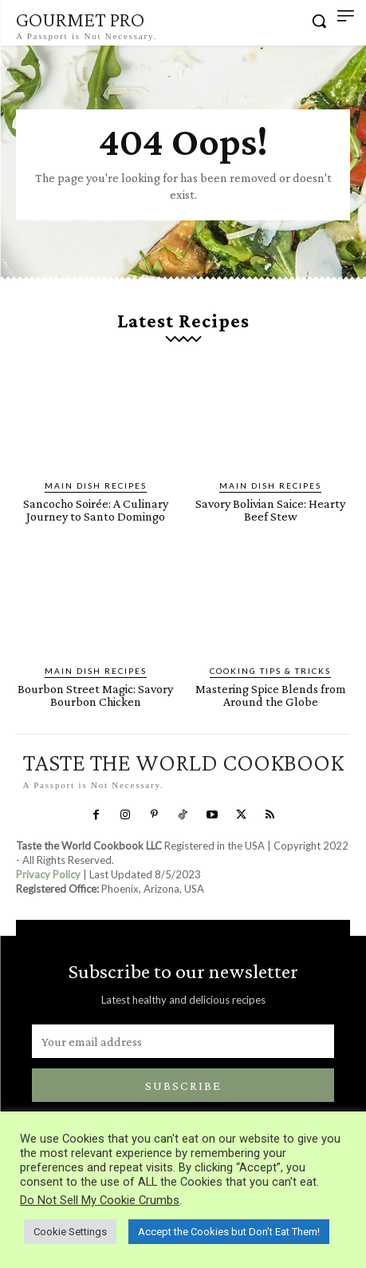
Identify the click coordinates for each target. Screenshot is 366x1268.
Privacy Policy (48, 874)
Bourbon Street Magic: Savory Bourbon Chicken (95, 695)
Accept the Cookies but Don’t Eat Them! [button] (229, 1232)
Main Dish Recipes (96, 485)
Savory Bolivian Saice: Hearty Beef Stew (270, 510)
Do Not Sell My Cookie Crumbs (99, 1200)
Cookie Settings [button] (70, 1232)
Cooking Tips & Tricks (270, 671)
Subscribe (183, 1085)
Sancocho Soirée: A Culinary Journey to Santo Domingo (95, 510)
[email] (183, 1041)
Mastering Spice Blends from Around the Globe (270, 695)
